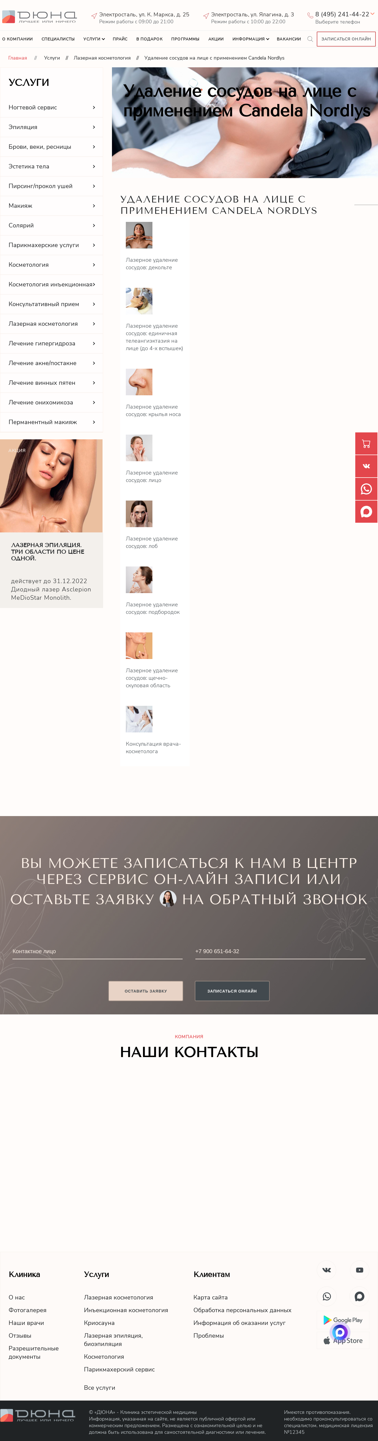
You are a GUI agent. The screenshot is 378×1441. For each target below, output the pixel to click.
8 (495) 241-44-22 (342, 14)
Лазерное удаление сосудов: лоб (152, 542)
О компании (17, 39)
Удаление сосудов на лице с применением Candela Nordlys (214, 58)
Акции (216, 39)
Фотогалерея (28, 1310)
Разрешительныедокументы (34, 1352)
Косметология (104, 1357)
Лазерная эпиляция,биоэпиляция (113, 1340)
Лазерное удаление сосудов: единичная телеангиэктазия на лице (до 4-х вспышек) (154, 337)
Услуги (91, 39)
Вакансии (289, 39)
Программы (185, 39)
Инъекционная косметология (126, 1310)
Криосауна (99, 1323)
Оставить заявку (146, 991)
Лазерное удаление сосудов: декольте (152, 263)
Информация (249, 39)
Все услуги (99, 1388)
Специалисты (58, 39)
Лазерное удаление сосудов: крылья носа (153, 410)
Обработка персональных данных (242, 1310)
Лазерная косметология (102, 58)
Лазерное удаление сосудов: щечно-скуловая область (152, 678)
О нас (17, 1297)
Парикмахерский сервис (119, 1369)
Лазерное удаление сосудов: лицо (152, 476)
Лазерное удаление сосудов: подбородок (153, 608)
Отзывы (20, 1336)
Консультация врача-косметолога (153, 747)
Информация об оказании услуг (239, 1323)
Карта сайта (210, 1297)
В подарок (149, 39)
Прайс (120, 39)
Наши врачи (26, 1323)
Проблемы (208, 1336)
